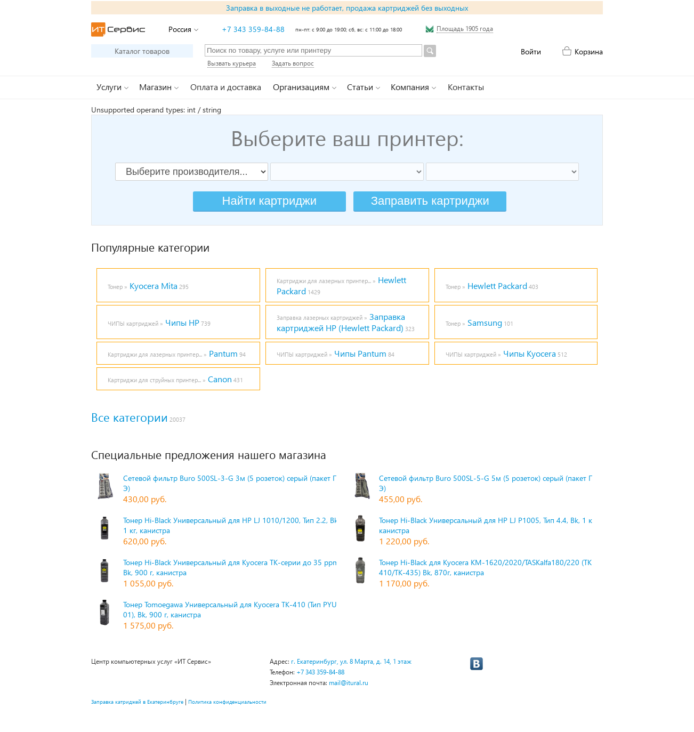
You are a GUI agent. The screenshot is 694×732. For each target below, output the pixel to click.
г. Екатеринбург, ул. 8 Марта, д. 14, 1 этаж (351, 661)
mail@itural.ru (348, 683)
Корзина (589, 51)
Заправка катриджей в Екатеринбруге (137, 701)
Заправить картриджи (430, 200)
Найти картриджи (269, 200)
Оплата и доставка (225, 86)
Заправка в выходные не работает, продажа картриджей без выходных (347, 8)
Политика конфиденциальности (227, 701)
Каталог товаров (142, 51)
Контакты (466, 86)
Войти (531, 51)
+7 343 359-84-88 (253, 29)
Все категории (129, 417)
